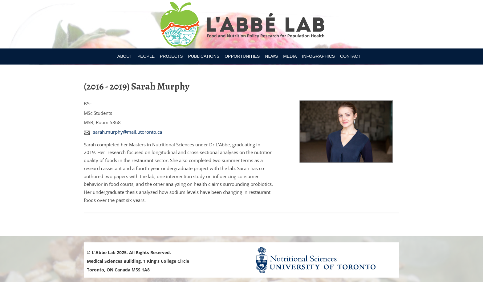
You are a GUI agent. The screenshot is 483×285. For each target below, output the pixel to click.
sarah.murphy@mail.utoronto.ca (127, 132)
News (271, 56)
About (124, 56)
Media (290, 56)
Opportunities (242, 56)
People (146, 56)
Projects (171, 56)
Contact (350, 56)
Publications (204, 56)
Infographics (318, 56)
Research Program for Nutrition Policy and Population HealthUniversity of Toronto (241, 25)
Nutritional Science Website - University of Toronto (323, 259)
